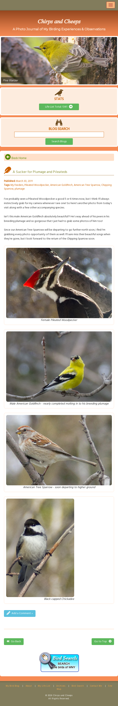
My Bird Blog (12, 686)
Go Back (14, 641)
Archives (60, 686)
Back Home (16, 158)
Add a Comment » (20, 613)
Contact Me (96, 686)
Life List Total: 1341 (59, 107)
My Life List (44, 686)
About (29, 686)
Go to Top (102, 641)
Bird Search (78, 686)
